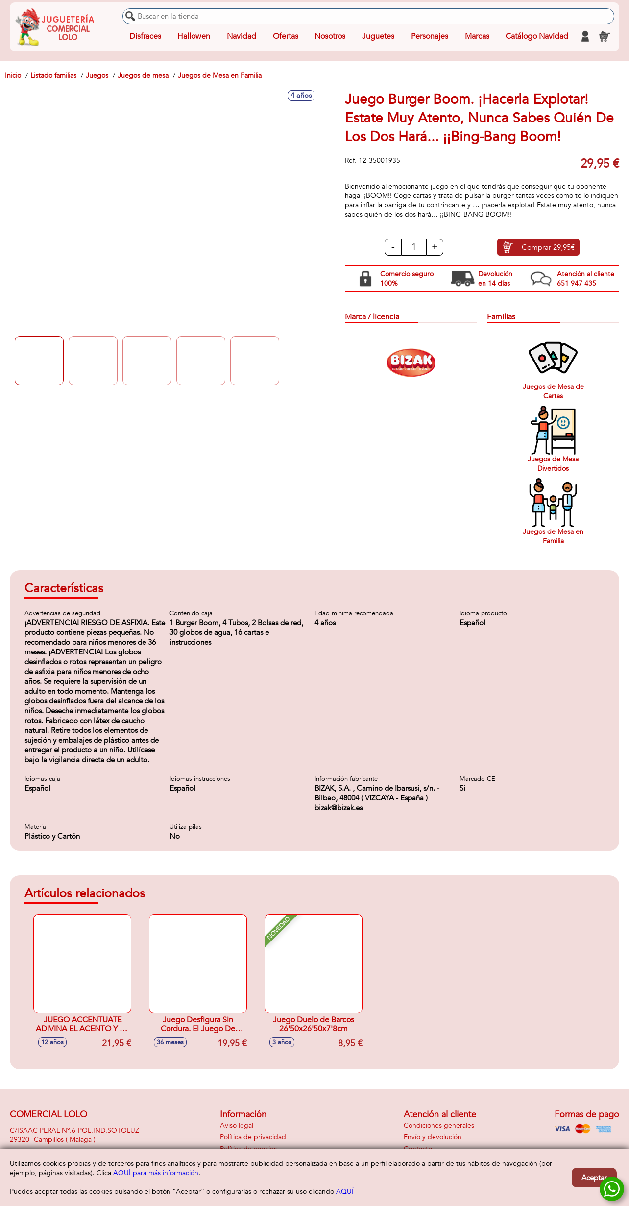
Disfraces (145, 36)
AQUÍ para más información (155, 1173)
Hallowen (193, 36)
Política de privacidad (253, 1137)
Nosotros (329, 36)
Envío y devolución (432, 1137)
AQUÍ (345, 1191)
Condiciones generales (439, 1125)
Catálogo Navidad (537, 36)
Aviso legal (236, 1125)
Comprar (548, 247)
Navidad (241, 36)
